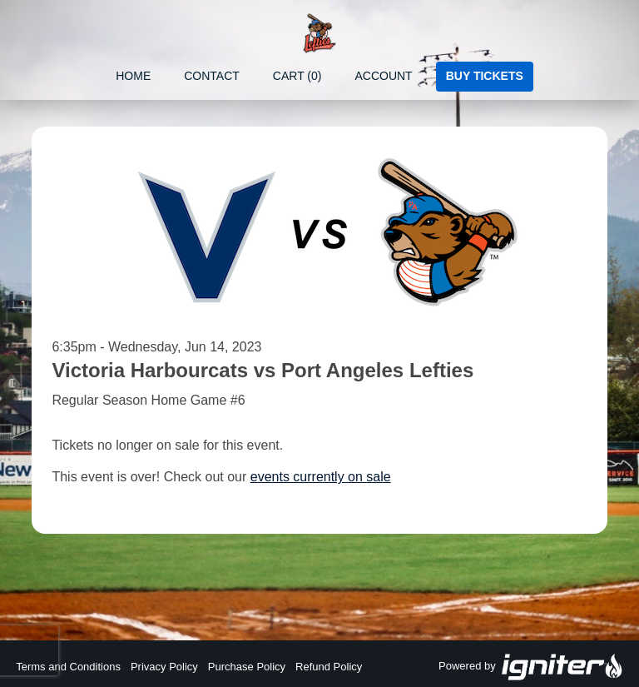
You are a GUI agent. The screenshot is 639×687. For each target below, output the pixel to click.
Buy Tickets (484, 75)
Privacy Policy (164, 666)
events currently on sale (320, 477)
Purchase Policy (246, 666)
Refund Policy (328, 666)
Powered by (530, 667)
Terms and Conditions (68, 666)
